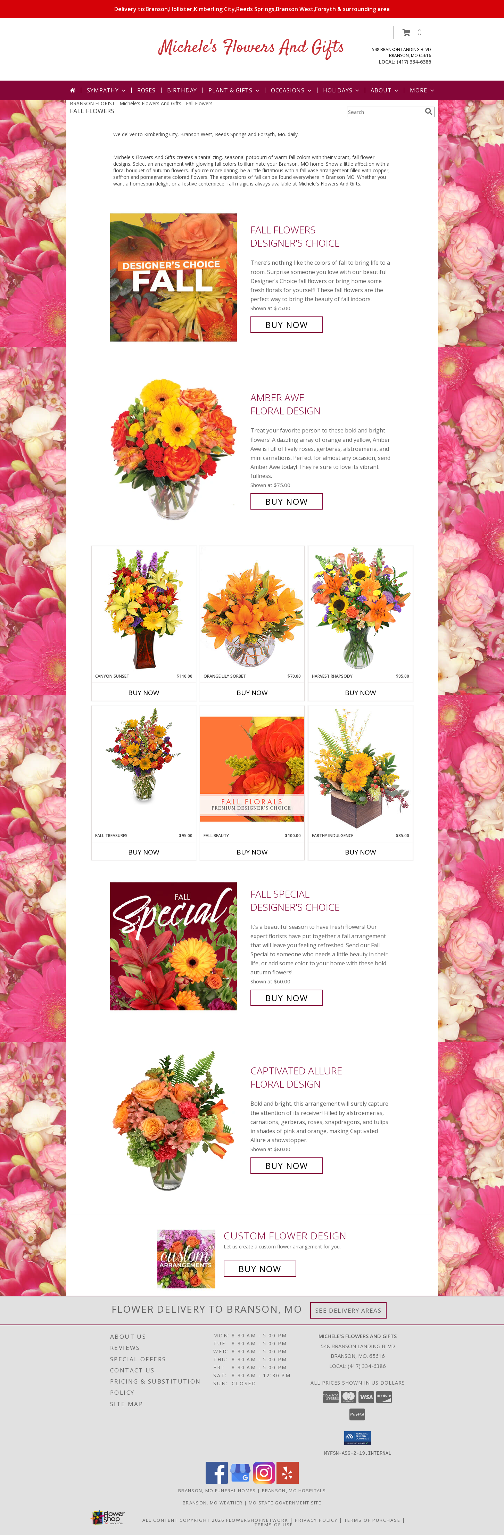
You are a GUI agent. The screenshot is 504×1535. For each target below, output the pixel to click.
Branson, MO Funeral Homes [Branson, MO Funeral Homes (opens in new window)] (217, 1490)
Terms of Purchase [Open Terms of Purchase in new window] (372, 1520)
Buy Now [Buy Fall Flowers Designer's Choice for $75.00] (286, 324)
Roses (146, 90)
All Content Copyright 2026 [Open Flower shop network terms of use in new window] (183, 1520)
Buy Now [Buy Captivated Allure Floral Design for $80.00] (286, 1165)
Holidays (342, 90)
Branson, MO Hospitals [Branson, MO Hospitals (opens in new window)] (294, 1490)
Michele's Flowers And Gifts (252, 47)
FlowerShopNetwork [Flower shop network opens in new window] (257, 1520)
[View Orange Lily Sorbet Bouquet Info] (252, 609)
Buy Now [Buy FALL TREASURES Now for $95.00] (143, 852)
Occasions (292, 90)
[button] (412, 32)
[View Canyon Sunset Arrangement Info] (144, 609)
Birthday (182, 90)
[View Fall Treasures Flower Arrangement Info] (144, 755)
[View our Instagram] (264, 1481)
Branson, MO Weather (213, 1502)
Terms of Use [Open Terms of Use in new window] (274, 1524)
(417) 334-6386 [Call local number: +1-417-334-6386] (414, 61)
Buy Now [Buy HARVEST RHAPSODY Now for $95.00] (360, 692)
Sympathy (107, 90)
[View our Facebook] (217, 1481)
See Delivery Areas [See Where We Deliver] (348, 1310)
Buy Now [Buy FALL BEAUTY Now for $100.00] (252, 852)
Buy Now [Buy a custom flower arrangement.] (260, 1268)
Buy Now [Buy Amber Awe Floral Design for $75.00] (286, 501)
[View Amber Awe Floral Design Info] (178, 449)
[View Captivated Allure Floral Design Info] (178, 1118)
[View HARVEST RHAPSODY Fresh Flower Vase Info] (360, 609)
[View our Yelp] (287, 1481)
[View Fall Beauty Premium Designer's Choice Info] (252, 769)
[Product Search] (384, 112)
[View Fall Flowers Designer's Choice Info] (178, 277)
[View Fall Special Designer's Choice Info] (178, 946)
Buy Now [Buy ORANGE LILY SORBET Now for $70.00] (252, 692)
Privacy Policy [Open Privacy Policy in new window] (316, 1520)
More (422, 90)
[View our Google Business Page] (240, 1481)
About (385, 90)
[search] (428, 111)
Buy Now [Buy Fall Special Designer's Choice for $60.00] (286, 998)
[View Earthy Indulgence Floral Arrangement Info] (360, 769)
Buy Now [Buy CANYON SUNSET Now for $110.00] (143, 692)
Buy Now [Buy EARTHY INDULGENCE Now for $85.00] (360, 852)
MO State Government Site (285, 1502)
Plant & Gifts (234, 90)
